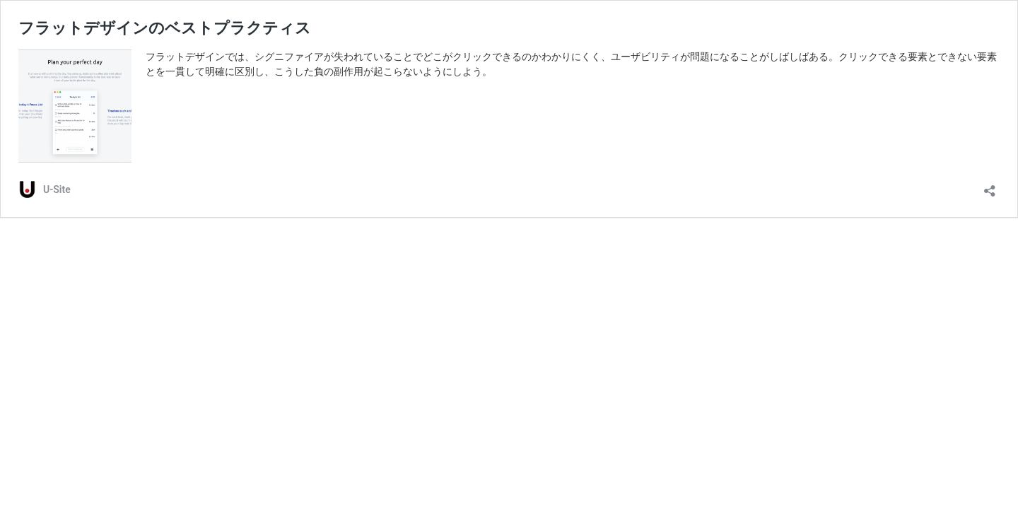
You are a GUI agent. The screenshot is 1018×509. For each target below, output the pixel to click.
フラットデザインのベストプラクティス (164, 28)
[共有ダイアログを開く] (990, 186)
